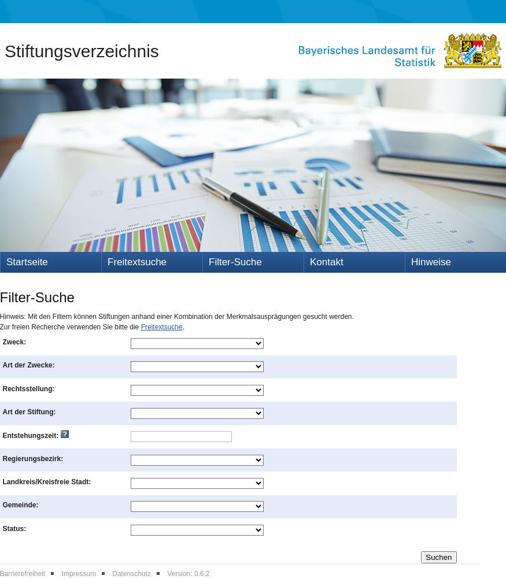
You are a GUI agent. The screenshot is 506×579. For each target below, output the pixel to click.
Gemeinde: (21, 505)
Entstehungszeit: (36, 436)
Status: (15, 529)
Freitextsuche (137, 262)
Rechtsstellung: (29, 389)
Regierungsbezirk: (33, 459)
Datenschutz (131, 574)
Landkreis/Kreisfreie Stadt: (47, 482)
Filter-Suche (235, 262)
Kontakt (327, 262)
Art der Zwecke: (29, 365)
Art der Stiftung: (29, 412)
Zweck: (15, 342)
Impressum (79, 574)
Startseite (27, 262)
